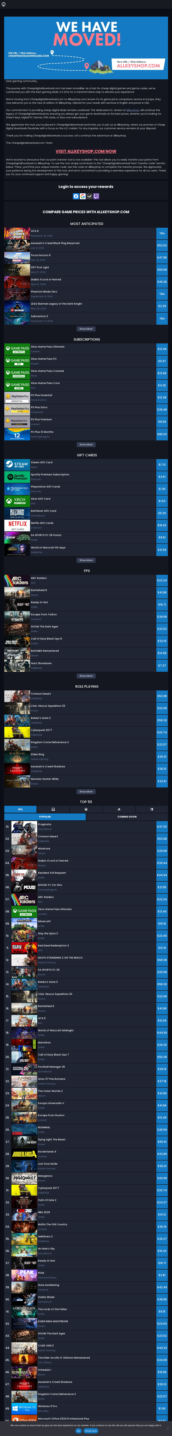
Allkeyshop (132, 110)
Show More (86, 329)
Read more (91, 1431)
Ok (78, 1431)
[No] (167, 1428)
